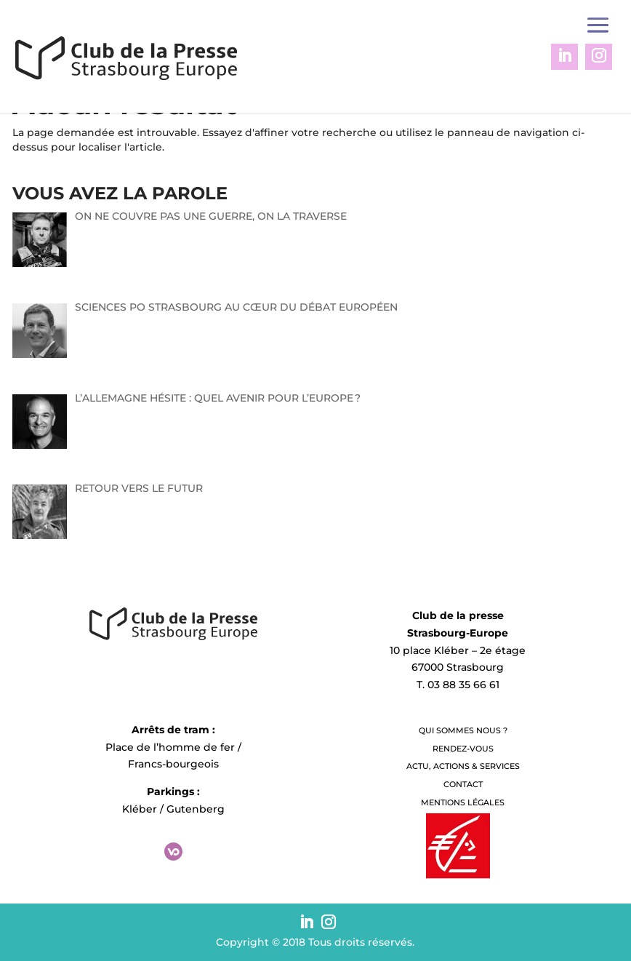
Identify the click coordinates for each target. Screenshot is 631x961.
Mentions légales (463, 802)
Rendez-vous (463, 748)
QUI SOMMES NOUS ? (463, 730)
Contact (463, 784)
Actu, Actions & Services (463, 766)
